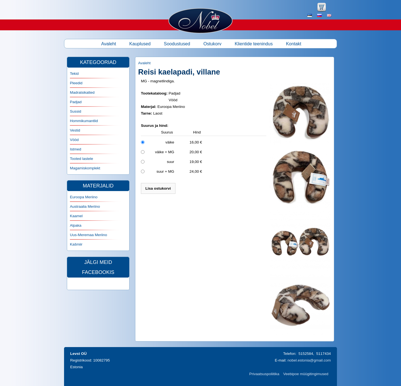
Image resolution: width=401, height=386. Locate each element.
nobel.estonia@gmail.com (309, 360)
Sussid (75, 111)
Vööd (74, 140)
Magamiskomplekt (85, 168)
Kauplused (140, 43)
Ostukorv (212, 43)
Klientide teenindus (254, 43)
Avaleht (108, 43)
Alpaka (75, 225)
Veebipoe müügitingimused (305, 374)
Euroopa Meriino (83, 197)
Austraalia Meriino (85, 206)
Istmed (75, 149)
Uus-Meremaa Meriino (88, 235)
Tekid (74, 73)
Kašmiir (76, 244)
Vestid (75, 130)
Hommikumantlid (84, 121)
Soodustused (177, 43)
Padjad (76, 102)
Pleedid (76, 83)
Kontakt (293, 43)
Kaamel (76, 216)
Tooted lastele (81, 159)
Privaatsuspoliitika (264, 374)
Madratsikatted (82, 92)
